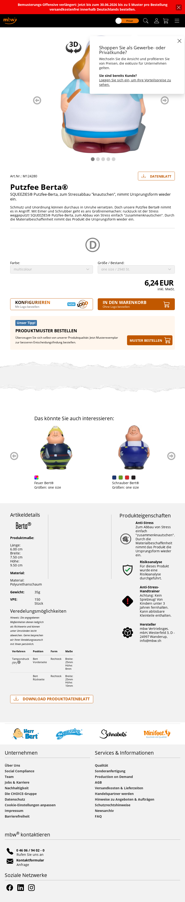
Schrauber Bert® (125, 483)
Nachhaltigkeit (17, 788)
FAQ (98, 816)
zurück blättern (37, 100)
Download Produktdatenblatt (52, 699)
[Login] (156, 20)
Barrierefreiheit (17, 816)
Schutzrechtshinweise (112, 805)
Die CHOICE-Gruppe (21, 793)
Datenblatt (156, 175)
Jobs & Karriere (17, 782)
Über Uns (12, 765)
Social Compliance (19, 771)
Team (9, 776)
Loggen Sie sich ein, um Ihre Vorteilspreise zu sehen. (135, 82)
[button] (145, 21)
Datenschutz (15, 799)
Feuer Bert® (44, 483)
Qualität (101, 765)
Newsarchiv (104, 810)
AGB (98, 782)
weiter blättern (165, 100)
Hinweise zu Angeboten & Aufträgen (124, 799)
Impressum (14, 810)
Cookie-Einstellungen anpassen (30, 805)
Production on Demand (114, 776)
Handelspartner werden (114, 793)
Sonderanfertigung (110, 771)
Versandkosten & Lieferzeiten (119, 788)
